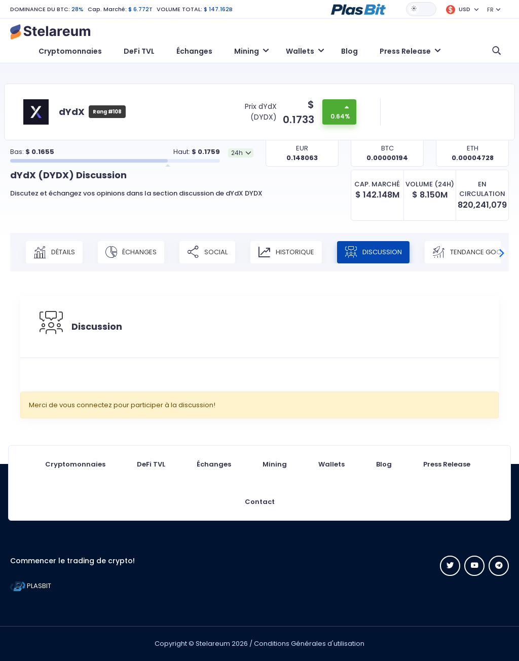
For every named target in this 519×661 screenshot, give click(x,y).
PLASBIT (30, 586)
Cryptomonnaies (70, 51)
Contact (260, 502)
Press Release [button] (405, 51)
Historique (286, 252)
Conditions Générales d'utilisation (309, 643)
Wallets (331, 464)
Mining (275, 464)
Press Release (446, 464)
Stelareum (213, 643)
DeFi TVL (139, 51)
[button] (358, 9)
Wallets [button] (300, 51)
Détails (54, 252)
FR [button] (490, 10)
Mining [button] (246, 51)
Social (207, 252)
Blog (349, 51)
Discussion (373, 252)
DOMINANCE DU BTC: (40, 9)
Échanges (194, 51)
